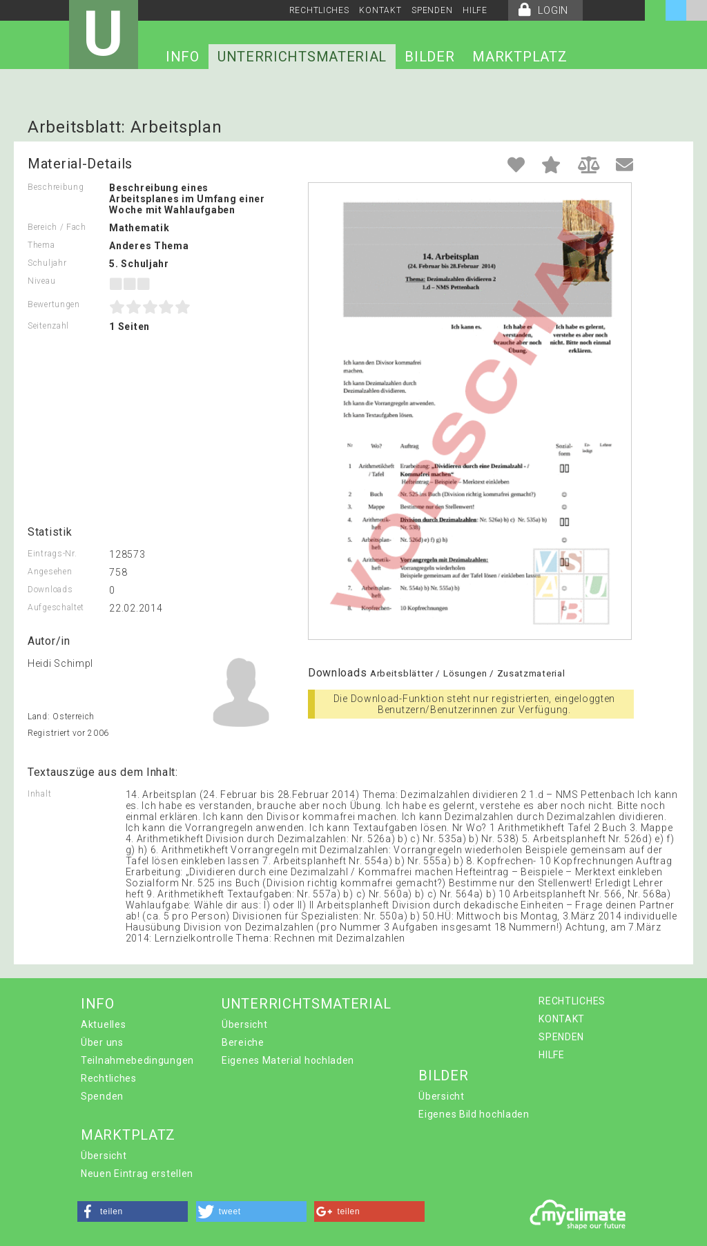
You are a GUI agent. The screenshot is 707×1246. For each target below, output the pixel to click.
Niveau (41, 281)
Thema (41, 245)
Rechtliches (109, 1078)
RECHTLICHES (319, 10)
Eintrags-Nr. (52, 553)
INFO (183, 56)
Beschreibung (56, 187)
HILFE (475, 10)
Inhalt (39, 794)
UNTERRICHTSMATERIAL (302, 56)
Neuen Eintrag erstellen (137, 1173)
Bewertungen (54, 304)
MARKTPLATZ (519, 56)
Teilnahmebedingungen (137, 1060)
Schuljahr (47, 263)
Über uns (102, 1042)
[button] (132, 1211)
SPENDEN (431, 10)
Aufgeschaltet (56, 607)
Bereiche (243, 1042)
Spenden (102, 1096)
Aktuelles (103, 1024)
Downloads (50, 589)
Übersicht (244, 1024)
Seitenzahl (48, 326)
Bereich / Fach (57, 227)
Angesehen (50, 571)
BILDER (429, 56)
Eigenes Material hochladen (288, 1060)
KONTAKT (380, 10)
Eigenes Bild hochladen (473, 1114)
